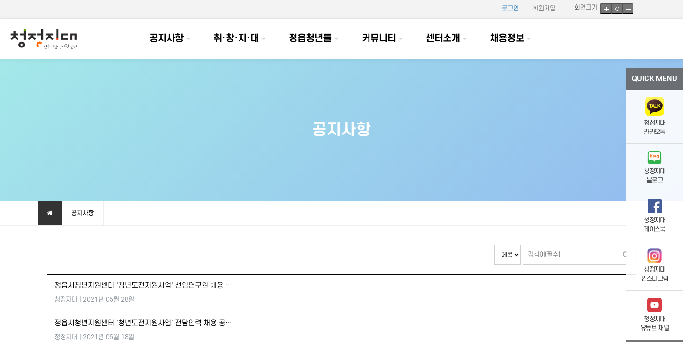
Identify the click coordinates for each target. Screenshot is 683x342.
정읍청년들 (310, 38)
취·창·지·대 (236, 38)
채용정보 (507, 38)
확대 (605, 8)
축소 (627, 8)
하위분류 (188, 39)
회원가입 (544, 8)
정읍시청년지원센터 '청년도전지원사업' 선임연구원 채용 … (143, 286)
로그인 (510, 8)
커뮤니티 (379, 38)
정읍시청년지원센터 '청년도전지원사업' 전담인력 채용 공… (143, 323)
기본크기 (616, 8)
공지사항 (166, 38)
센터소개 (443, 38)
